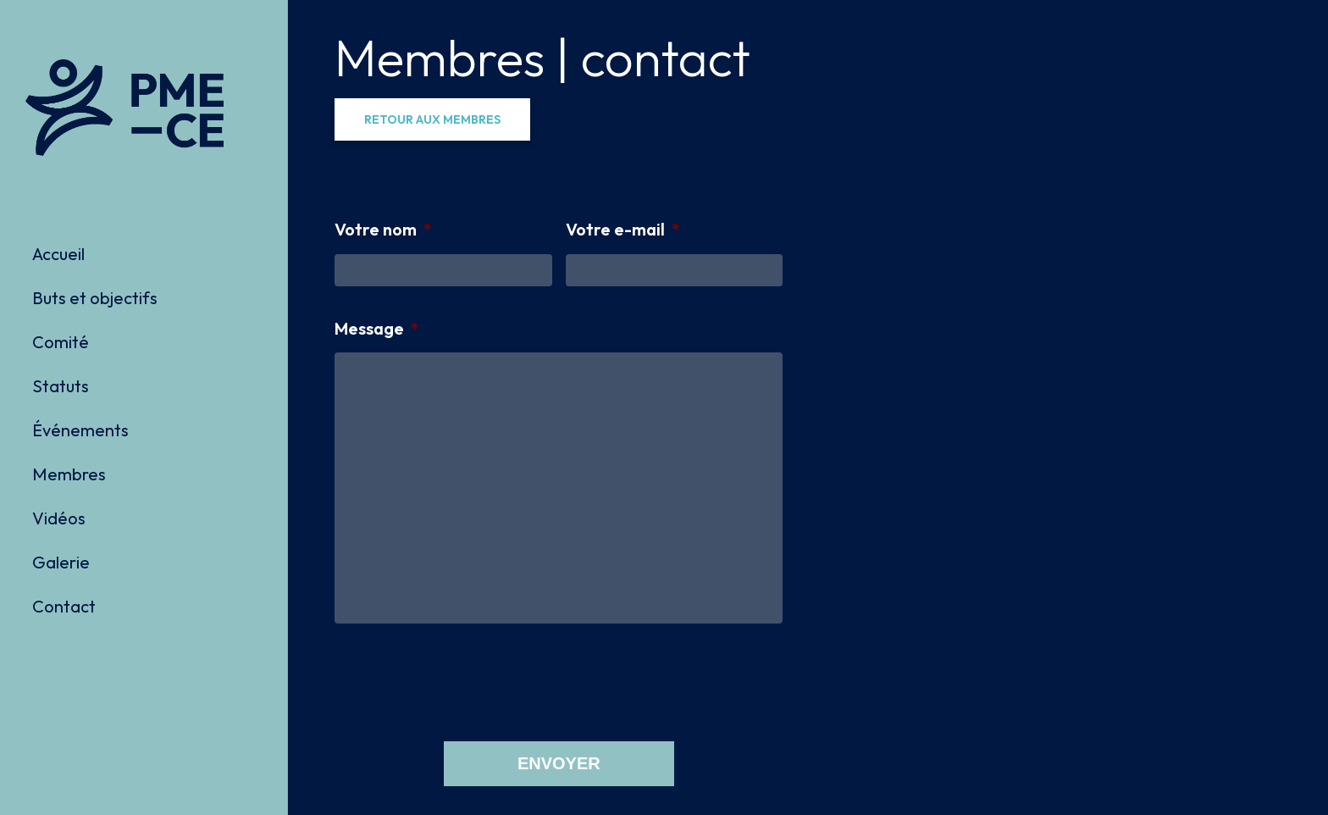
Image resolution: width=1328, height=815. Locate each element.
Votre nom (383, 229)
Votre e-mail (623, 229)
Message (377, 328)
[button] (432, 119)
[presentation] (463, 681)
